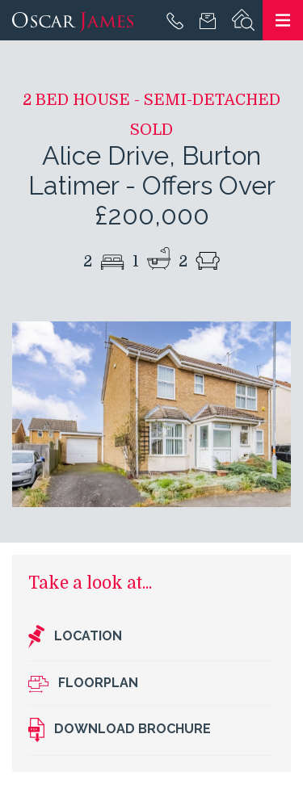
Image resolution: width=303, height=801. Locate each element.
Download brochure (119, 730)
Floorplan (83, 683)
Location (75, 637)
